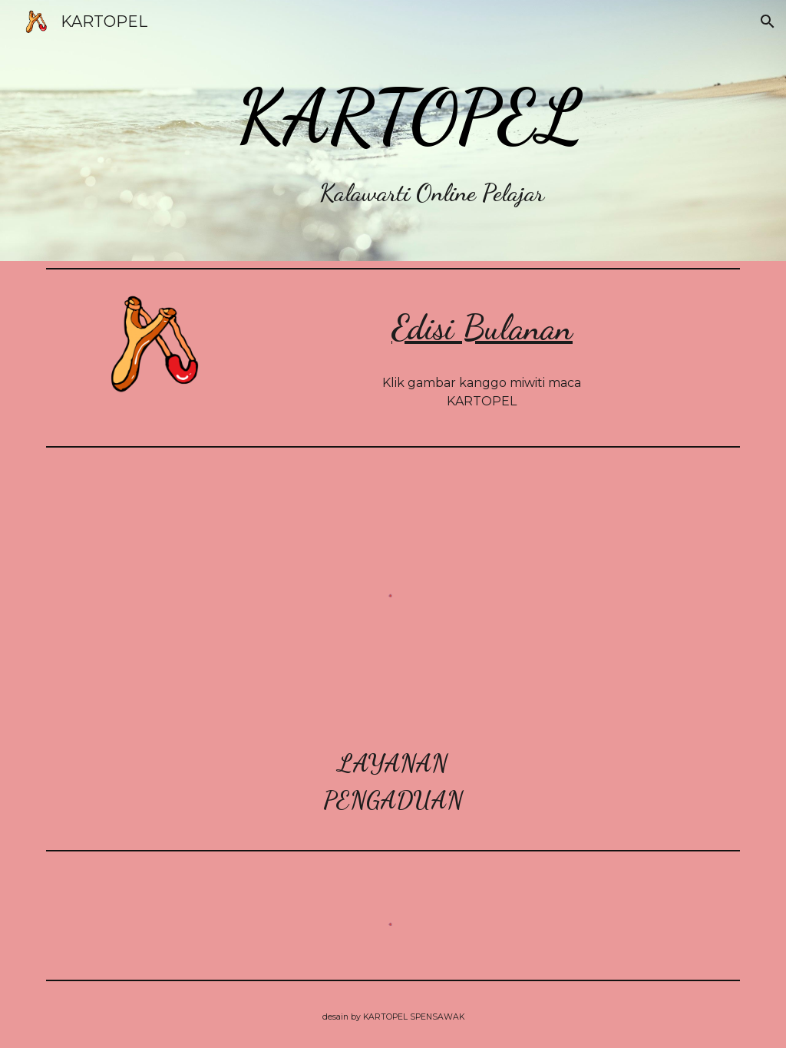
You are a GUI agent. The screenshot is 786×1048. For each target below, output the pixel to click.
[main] (422, 131)
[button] (767, 21)
